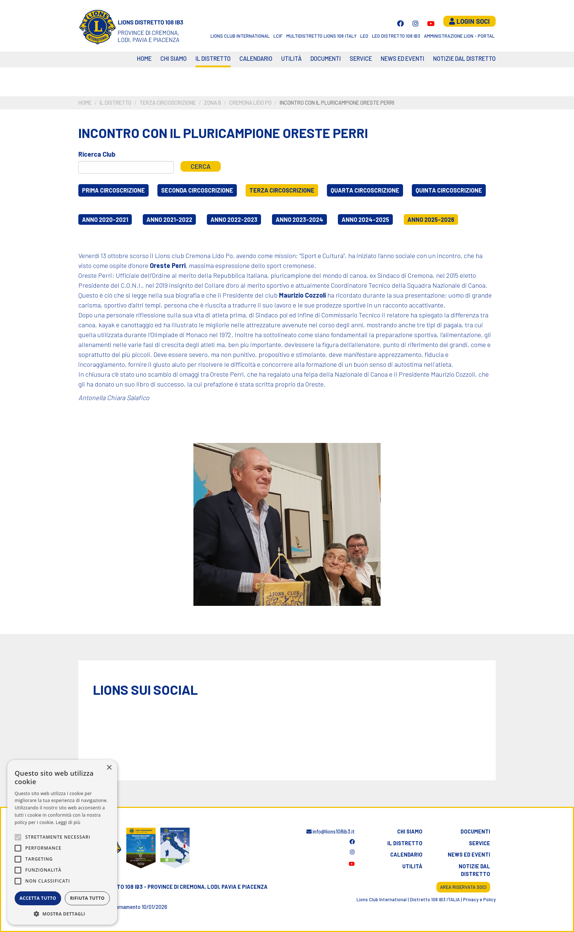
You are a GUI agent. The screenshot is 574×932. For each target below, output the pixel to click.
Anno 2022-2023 (233, 219)
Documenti (325, 58)
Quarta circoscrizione (365, 190)
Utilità (291, 58)
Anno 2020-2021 (105, 219)
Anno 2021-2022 (169, 219)
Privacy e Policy (479, 899)
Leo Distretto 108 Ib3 (396, 36)
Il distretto (213, 58)
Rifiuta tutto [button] (87, 898)
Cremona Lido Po (250, 103)
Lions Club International (240, 36)
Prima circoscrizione (113, 190)
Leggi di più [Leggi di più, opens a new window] (68, 822)
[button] (62, 913)
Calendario (406, 854)
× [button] (109, 768)
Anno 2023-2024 (299, 219)
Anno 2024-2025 (365, 219)
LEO (364, 36)
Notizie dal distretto (474, 870)
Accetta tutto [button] (37, 898)
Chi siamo (173, 58)
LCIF (278, 36)
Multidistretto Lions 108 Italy (321, 36)
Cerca (200, 166)
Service (361, 58)
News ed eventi (402, 58)
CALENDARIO (255, 58)
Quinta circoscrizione (448, 190)
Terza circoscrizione (167, 103)
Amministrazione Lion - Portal (459, 36)
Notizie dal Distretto (464, 58)
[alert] (62, 842)
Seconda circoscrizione (197, 190)
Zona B (212, 103)
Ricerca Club (96, 154)
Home (144, 58)
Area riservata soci (463, 887)
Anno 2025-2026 (430, 219)
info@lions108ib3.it (330, 831)
